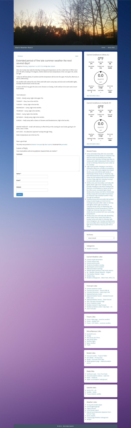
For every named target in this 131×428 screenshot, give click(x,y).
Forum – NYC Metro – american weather (99, 323)
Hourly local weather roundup (95, 265)
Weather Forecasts (36, 144)
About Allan (111, 47)
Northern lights (91, 341)
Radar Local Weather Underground (97, 379)
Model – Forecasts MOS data (95, 359)
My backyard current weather (95, 267)
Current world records (93, 263)
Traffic (89, 345)
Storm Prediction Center (94, 303)
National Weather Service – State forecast (99, 299)
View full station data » (93, 96)
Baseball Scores (91, 334)
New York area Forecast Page (95, 301)
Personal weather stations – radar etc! (98, 376)
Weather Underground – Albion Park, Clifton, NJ (101, 278)
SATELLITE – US (91, 390)
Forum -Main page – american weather (98, 319)
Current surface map (93, 261)
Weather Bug (90, 276)
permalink (64, 144)
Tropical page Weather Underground (97, 417)
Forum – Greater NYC (93, 321)
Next (76, 56)
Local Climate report (93, 410)
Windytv (89, 419)
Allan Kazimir (51, 66)
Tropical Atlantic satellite (94, 394)
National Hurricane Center (94, 294)
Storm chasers (91, 416)
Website (18, 187)
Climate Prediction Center (94, 288)
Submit (20, 194)
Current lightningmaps (93, 406)
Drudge (89, 336)
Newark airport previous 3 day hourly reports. (100, 270)
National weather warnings (95, 268)
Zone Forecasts (91, 308)
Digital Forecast (91, 408)
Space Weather (91, 343)
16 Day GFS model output (94, 405)
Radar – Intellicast (92, 377)
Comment (19, 154)
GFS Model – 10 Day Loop (94, 357)
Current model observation (95, 259)
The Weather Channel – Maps (95, 274)
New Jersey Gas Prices (93, 337)
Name (18, 174)
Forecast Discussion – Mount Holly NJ (98, 290)
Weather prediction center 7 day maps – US (99, 307)
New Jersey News (92, 339)
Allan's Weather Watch (24, 47)
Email (18, 180)
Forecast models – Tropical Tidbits (97, 356)
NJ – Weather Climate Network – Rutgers (99, 272)
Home (103, 47)
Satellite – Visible (91, 392)
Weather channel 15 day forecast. (96, 305)
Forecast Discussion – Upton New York (98, 292)
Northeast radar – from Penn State (97, 374)
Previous (20, 56)
